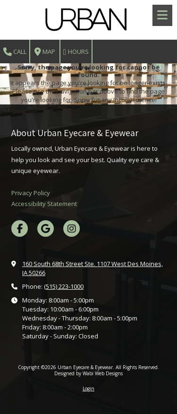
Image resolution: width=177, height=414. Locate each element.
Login (88, 388)
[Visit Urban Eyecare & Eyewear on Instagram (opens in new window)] (71, 228)
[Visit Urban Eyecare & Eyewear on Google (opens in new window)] (45, 228)
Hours (76, 51)
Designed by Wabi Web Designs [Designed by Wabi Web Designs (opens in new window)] (88, 373)
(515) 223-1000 (64, 286)
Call (14, 51)
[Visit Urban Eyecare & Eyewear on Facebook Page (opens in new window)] (19, 228)
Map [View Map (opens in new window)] (44, 51)
